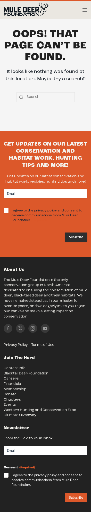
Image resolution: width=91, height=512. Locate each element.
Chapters (12, 400)
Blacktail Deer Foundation (26, 373)
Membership (15, 389)
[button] (85, 10)
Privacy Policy (16, 345)
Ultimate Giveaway (20, 415)
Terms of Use (42, 345)
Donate (10, 394)
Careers (11, 378)
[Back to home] (26, 10)
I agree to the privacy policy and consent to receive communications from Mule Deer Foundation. (46, 216)
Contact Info (14, 368)
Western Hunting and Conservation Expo (40, 410)
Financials (12, 384)
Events (10, 405)
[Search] (46, 97)
